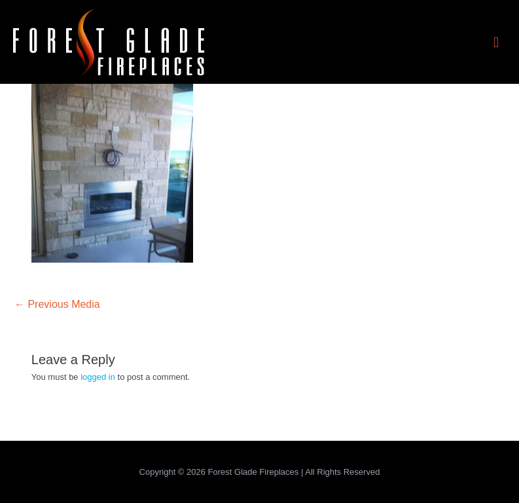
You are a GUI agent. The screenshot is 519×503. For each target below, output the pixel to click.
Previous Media (57, 304)
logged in (98, 377)
